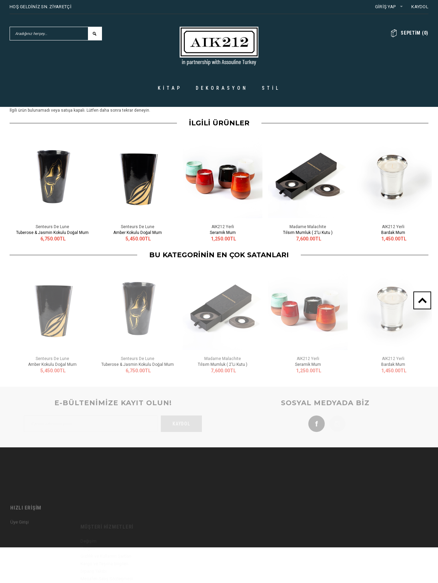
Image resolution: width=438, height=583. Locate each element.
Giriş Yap (385, 6)
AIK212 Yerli (222, 226)
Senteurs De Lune (52, 226)
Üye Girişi (19, 546)
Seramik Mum (223, 232)
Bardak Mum (393, 232)
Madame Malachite (307, 226)
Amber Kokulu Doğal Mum (137, 232)
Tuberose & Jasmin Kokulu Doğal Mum (52, 232)
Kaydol (419, 6)
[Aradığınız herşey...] (49, 33)
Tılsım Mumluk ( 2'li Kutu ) (308, 232)
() (414, 33)
